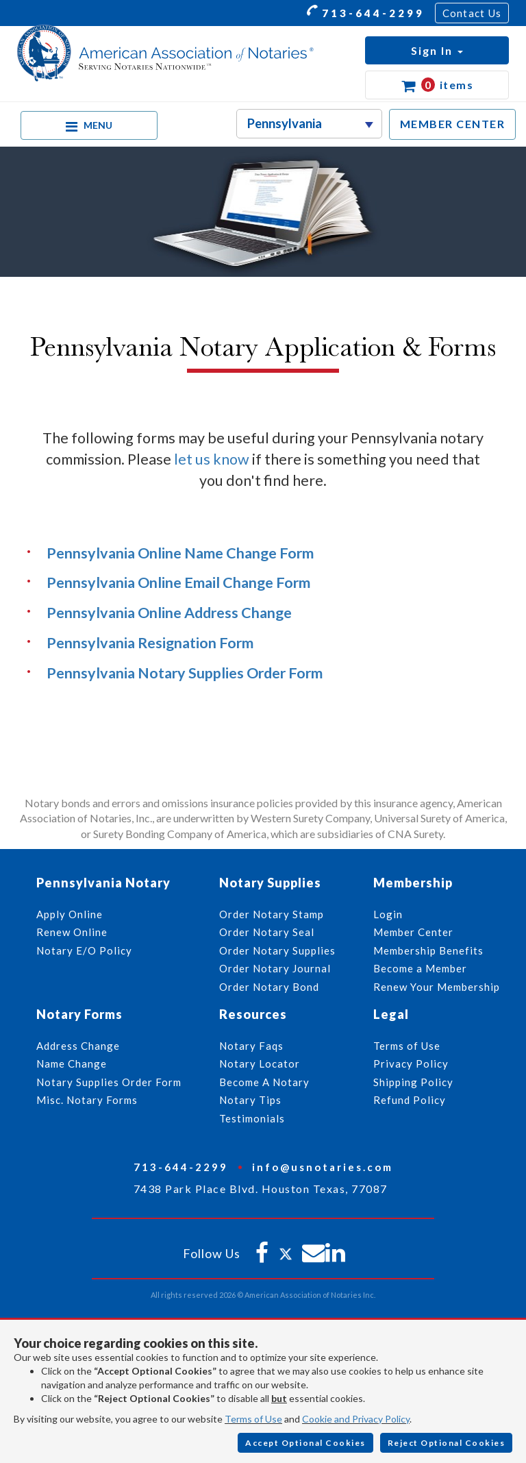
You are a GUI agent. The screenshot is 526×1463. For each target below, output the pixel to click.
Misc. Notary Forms (87, 1100)
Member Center (413, 932)
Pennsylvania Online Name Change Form (180, 553)
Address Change (78, 1046)
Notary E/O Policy (84, 950)
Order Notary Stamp (271, 914)
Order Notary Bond (269, 987)
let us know (211, 459)
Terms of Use (253, 1419)
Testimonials (252, 1118)
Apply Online (69, 914)
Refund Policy (409, 1100)
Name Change (71, 1063)
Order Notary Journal (275, 968)
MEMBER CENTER (452, 123)
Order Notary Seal (266, 932)
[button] (437, 50)
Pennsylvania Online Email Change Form (178, 582)
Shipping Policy (413, 1082)
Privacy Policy (411, 1063)
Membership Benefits (428, 950)
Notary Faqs (251, 1046)
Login (388, 914)
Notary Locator (259, 1063)
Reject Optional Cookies (446, 1443)
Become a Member (420, 968)
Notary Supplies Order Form (108, 1082)
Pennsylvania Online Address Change (169, 613)
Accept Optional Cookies (305, 1443)
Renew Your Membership (436, 987)
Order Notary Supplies (277, 950)
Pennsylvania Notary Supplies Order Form (185, 673)
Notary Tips (250, 1100)
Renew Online (72, 932)
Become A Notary (264, 1082)
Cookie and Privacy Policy (356, 1419)
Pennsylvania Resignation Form (150, 643)
